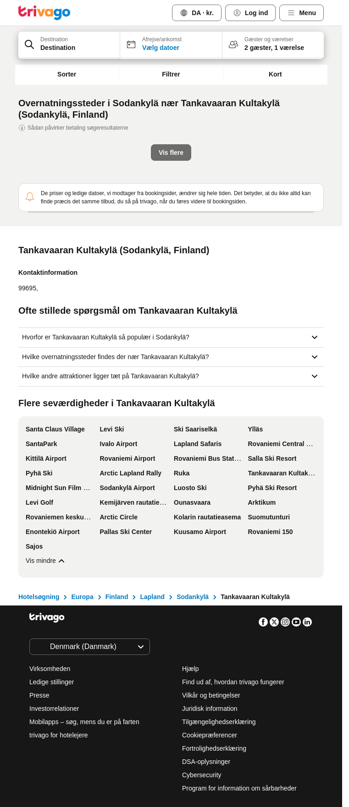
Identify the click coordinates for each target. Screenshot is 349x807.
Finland (116, 509)
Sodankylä (193, 509)
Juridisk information (210, 620)
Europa (82, 509)
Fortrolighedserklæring (214, 660)
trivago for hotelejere (58, 647)
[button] (69, 45)
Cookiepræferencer (210, 647)
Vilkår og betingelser (211, 607)
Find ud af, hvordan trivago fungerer (233, 594)
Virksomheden (49, 580)
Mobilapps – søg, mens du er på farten (84, 634)
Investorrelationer (54, 620)
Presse (39, 607)
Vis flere (43, 473)
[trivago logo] (44, 12)
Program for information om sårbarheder (239, 700)
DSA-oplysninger (206, 673)
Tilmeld (247, 762)
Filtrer (171, 74)
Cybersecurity (202, 687)
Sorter (66, 74)
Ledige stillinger (51, 594)
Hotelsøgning (38, 509)
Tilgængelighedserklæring (219, 634)
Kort (275, 74)
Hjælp (190, 580)
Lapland (152, 509)
